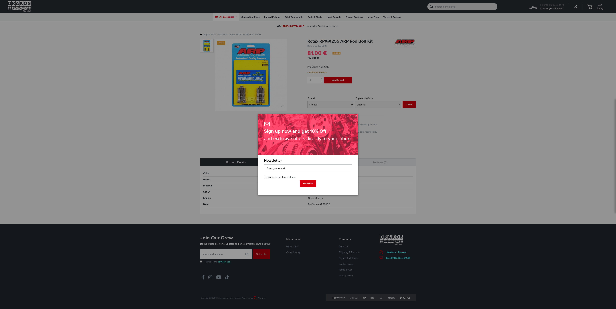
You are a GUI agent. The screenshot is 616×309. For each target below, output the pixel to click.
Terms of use (288, 177)
